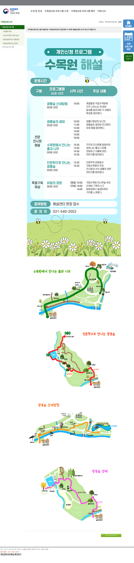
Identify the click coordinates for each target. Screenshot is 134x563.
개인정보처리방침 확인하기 (10, 554)
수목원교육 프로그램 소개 (56, 11)
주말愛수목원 (7, 31)
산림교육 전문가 (128, 57)
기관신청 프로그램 (8, 47)
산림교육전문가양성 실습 (11, 35)
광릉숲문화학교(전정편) (10, 43)
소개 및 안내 (36, 11)
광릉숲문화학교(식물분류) (11, 39)
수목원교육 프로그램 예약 (83, 11)
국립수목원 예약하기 (111, 535)
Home (101, 22)
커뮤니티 (102, 11)
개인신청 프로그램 (8, 27)
